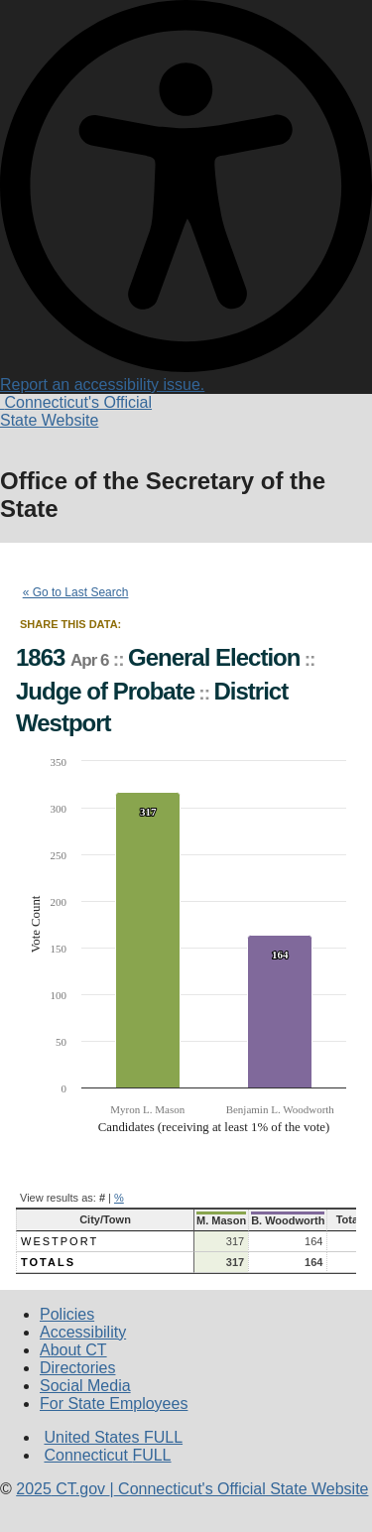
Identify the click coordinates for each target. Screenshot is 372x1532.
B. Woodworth (287, 1220)
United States (113, 1437)
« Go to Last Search (76, 592)
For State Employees (113, 1403)
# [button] (102, 1198)
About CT (73, 1349)
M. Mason (221, 1220)
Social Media (85, 1385)
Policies (67, 1314)
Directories (77, 1367)
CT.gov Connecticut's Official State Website (192, 1488)
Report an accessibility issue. (186, 375)
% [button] (119, 1198)
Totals (48, 1262)
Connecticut (107, 1455)
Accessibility (83, 1332)
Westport (59, 1241)
